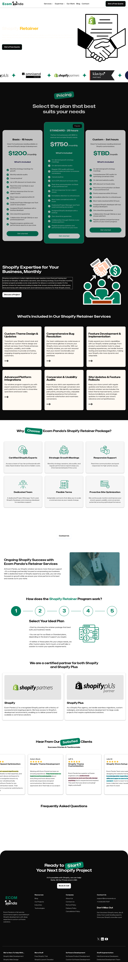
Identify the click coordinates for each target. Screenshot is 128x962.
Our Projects (39, 901)
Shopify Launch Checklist (44, 959)
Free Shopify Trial (41, 956)
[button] (48, 4)
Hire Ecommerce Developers (107, 956)
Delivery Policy (71, 908)
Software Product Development (78, 956)
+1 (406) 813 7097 (103, 901)
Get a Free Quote (115, 4)
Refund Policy (71, 905)
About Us (69, 898)
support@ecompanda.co (106, 898)
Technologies (40, 908)
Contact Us (70, 901)
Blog (36, 898)
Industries (38, 905)
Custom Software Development (78, 959)
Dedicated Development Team (108, 959)
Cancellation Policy (73, 911)
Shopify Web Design (10, 959)
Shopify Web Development (13, 956)
